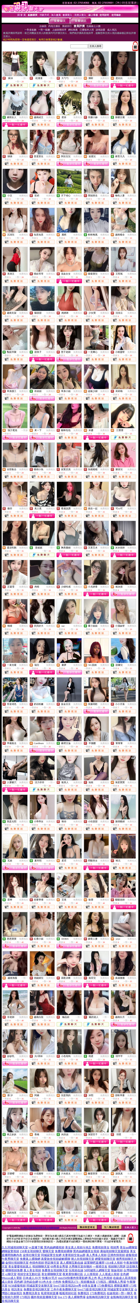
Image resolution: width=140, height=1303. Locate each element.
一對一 (24, 78)
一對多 (24, 430)
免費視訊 (77, 78)
